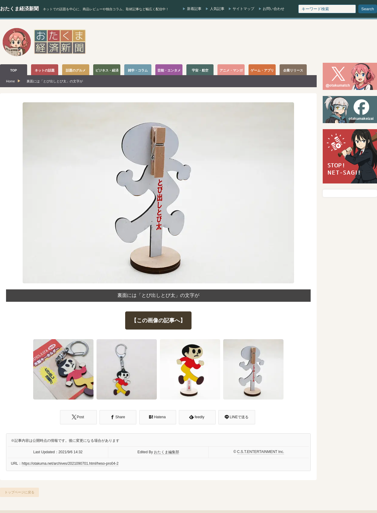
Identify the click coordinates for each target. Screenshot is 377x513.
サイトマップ (243, 9)
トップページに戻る (19, 492)
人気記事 (217, 9)
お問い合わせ (273, 9)
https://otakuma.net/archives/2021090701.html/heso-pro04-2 (70, 463)
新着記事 (194, 9)
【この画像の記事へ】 (158, 320)
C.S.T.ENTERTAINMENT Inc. (260, 452)
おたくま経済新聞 (19, 8)
